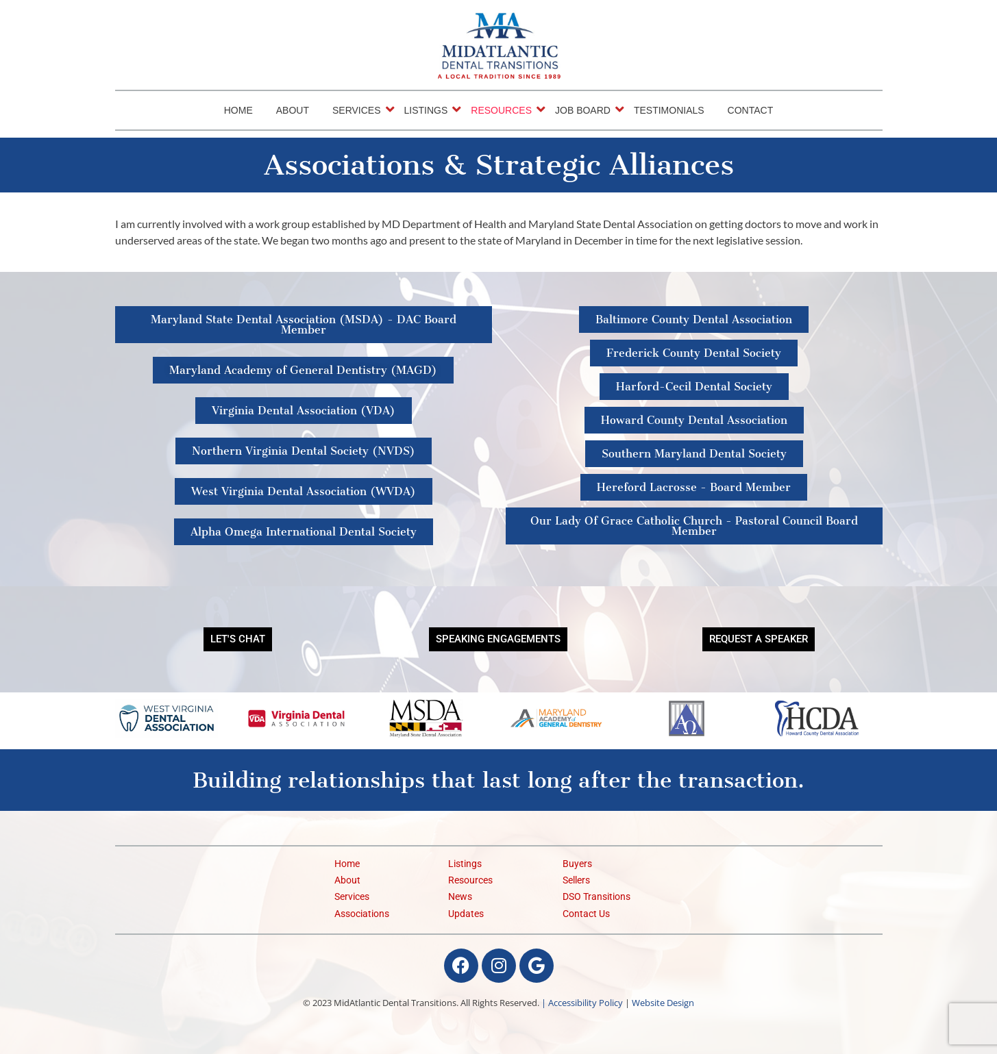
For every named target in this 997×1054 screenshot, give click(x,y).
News (460, 897)
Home (238, 110)
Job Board (585, 109)
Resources (504, 109)
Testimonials (669, 110)
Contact (751, 110)
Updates (466, 914)
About (292, 110)
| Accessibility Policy (582, 1002)
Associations (361, 914)
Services (359, 109)
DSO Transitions (596, 897)
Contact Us (586, 914)
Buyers (577, 864)
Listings (428, 109)
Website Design (663, 1002)
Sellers (576, 880)
